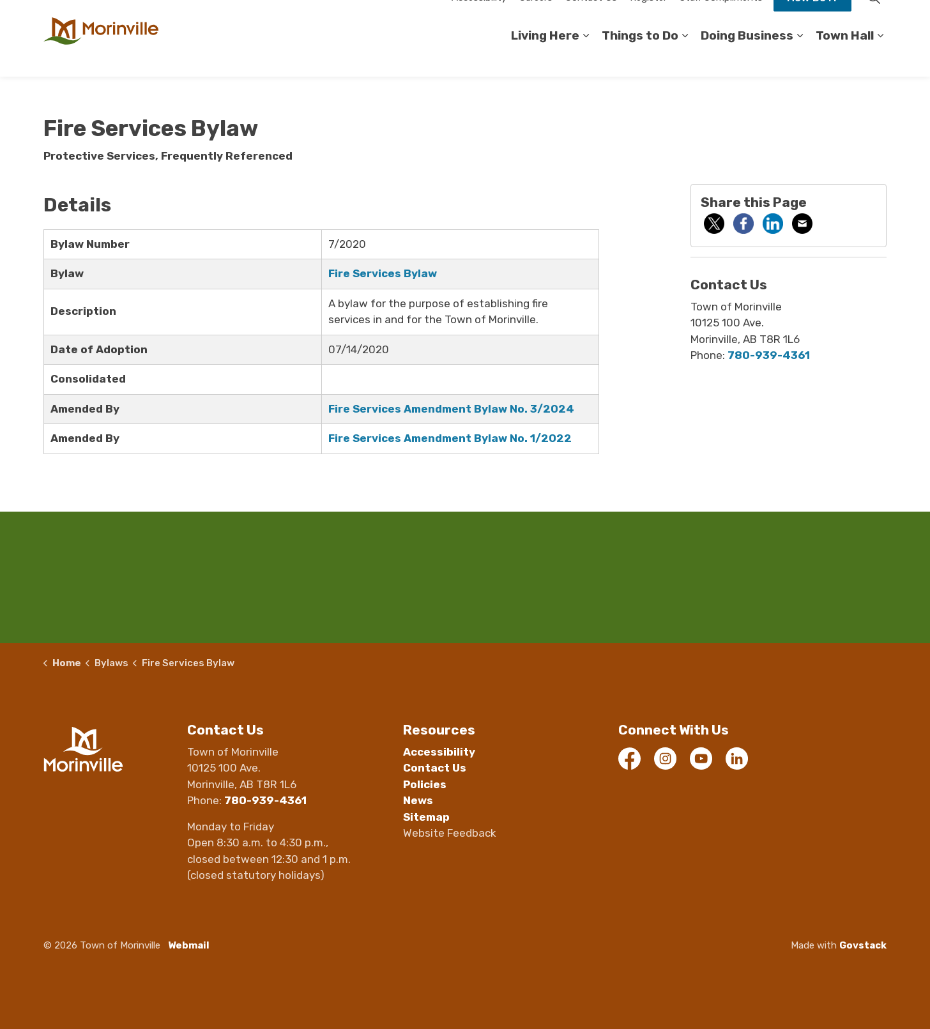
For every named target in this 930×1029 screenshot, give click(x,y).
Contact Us (591, 19)
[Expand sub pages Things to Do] (684, 57)
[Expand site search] (874, 19)
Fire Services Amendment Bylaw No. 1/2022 (450, 438)
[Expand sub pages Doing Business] (799, 57)
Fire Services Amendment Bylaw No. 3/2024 (451, 408)
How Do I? (812, 19)
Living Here (545, 57)
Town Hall (845, 57)
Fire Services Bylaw (382, 273)
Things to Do (640, 57)
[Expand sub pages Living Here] (585, 57)
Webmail (189, 945)
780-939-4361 (769, 355)
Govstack (863, 945)
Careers (536, 19)
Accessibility (479, 19)
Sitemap (426, 817)
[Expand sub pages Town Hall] (880, 57)
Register (648, 19)
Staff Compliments (721, 19)
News (418, 800)
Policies (424, 784)
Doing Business (747, 57)
